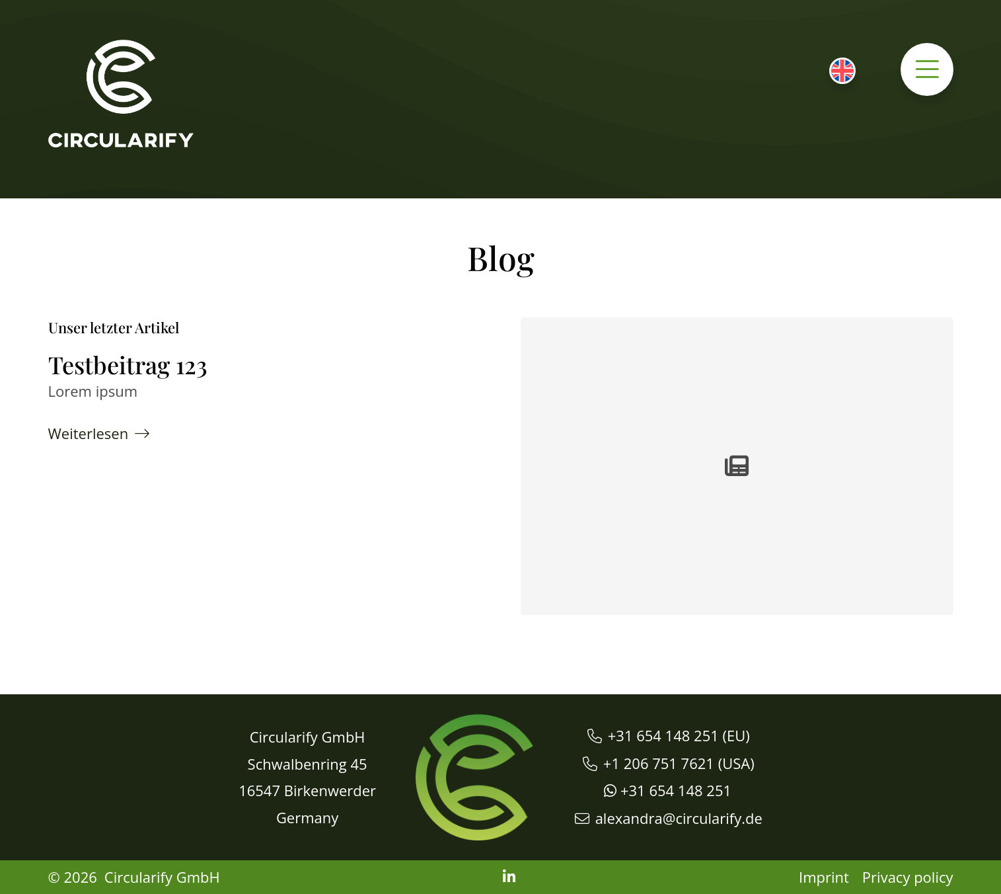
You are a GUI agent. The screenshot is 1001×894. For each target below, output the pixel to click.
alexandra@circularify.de (678, 818)
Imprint (824, 877)
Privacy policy (907, 877)
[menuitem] (842, 71)
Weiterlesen (88, 433)
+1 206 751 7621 (658, 763)
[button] (927, 69)
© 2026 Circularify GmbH (134, 877)
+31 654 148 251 (663, 735)
